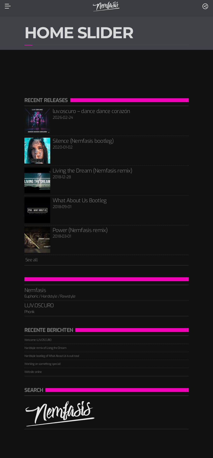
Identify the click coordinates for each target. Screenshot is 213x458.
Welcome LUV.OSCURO (37, 340)
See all (30, 260)
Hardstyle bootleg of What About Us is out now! (51, 356)
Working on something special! (42, 364)
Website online (33, 372)
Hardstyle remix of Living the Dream (45, 348)
